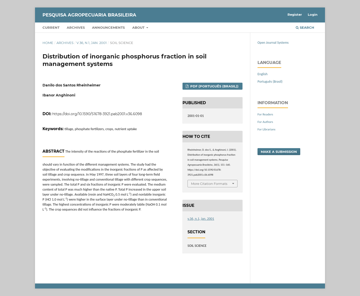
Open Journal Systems (273, 42)
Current (51, 27)
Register (295, 14)
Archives (76, 27)
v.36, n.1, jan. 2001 (91, 43)
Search (305, 27)
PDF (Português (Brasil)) (213, 86)
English (263, 74)
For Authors (265, 122)
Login (313, 14)
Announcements (108, 27)
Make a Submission (279, 152)
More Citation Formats (209, 184)
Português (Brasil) (270, 81)
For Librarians (267, 129)
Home (47, 43)
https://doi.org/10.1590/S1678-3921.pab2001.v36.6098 (97, 114)
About (139, 27)
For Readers (265, 114)
